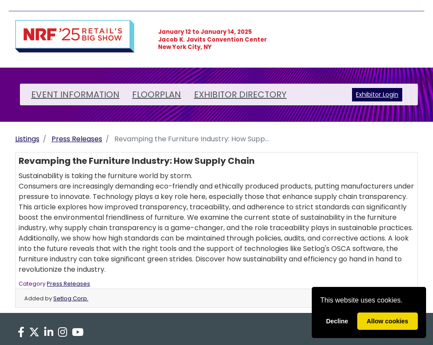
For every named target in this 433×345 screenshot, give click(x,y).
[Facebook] (20, 332)
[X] (34, 332)
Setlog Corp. (70, 298)
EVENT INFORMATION (75, 94)
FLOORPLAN (156, 94)
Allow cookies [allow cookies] (387, 321)
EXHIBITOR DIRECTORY (240, 94)
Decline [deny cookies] (337, 321)
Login (390, 94)
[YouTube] (78, 332)
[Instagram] (63, 332)
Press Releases (77, 139)
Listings (27, 139)
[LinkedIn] (48, 332)
